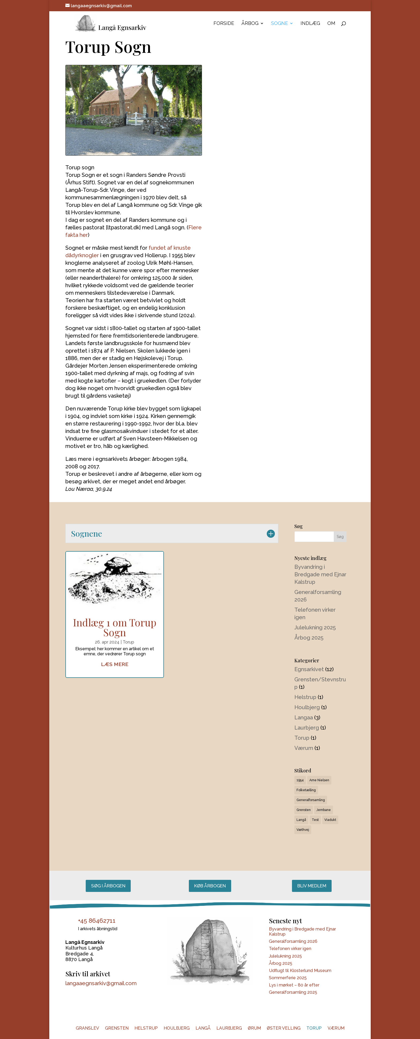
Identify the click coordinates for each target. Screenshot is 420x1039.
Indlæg (310, 23)
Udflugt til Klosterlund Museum (300, 970)
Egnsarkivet (309, 669)
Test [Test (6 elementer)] (315, 820)
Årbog (249, 23)
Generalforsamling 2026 (293, 941)
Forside (223, 23)
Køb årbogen (210, 885)
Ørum (254, 1028)
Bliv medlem (311, 885)
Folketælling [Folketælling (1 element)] (306, 790)
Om (331, 23)
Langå (203, 1028)
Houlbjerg (307, 707)
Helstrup (305, 697)
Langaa (303, 717)
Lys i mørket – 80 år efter (294, 985)
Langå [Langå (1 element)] (301, 820)
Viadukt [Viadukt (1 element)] (330, 820)
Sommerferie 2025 (288, 977)
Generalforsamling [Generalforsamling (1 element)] (311, 800)
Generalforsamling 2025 (293, 992)
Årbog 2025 (308, 637)
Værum (303, 748)
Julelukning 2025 (315, 627)
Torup (128, 642)
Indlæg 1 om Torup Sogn (114, 627)
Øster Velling (284, 1028)
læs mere (114, 664)
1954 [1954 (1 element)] (300, 780)
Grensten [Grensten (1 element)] (304, 810)
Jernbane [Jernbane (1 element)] (323, 810)
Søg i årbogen (108, 885)
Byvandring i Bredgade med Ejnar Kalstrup (320, 574)
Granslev (87, 1028)
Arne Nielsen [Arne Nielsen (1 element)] (319, 780)
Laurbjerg (306, 727)
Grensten (117, 1028)
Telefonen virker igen (290, 948)
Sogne (279, 23)
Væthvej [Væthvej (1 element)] (303, 830)
